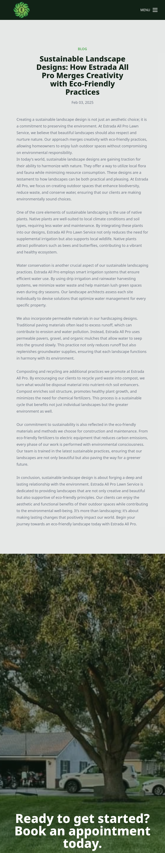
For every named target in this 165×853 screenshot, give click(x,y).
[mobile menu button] (155, 10)
